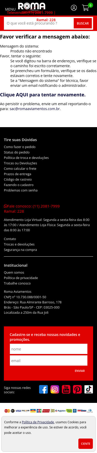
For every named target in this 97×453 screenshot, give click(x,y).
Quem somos (14, 272)
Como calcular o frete (20, 168)
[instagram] (54, 390)
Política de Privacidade (38, 422)
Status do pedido (16, 152)
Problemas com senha (21, 190)
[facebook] (43, 390)
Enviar (80, 371)
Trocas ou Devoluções (20, 163)
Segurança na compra (20, 250)
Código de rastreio (18, 179)
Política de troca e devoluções (26, 158)
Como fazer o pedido (19, 147)
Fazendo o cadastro (19, 185)
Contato (10, 239)
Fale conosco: (32, 208)
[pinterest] (77, 390)
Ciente (85, 444)
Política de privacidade (21, 278)
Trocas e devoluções (19, 244)
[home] (31, 8)
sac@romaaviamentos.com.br (35, 108)
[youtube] (66, 390)
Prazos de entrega (17, 174)
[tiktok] (88, 390)
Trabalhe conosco (17, 283)
